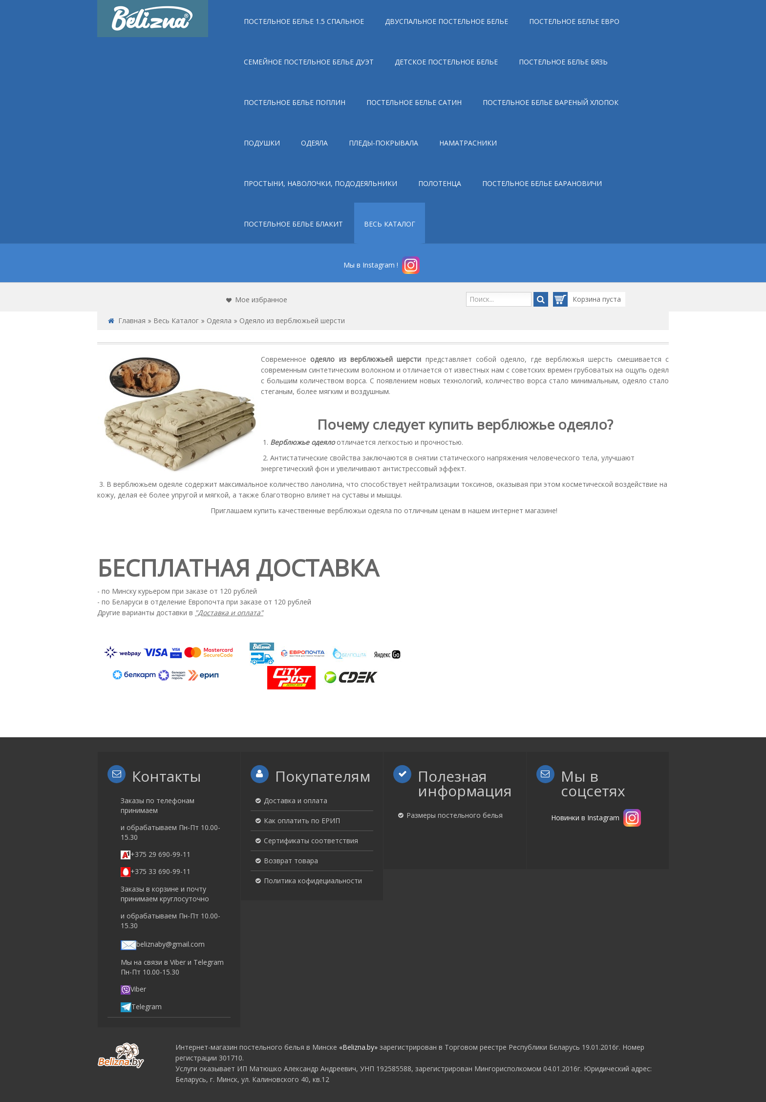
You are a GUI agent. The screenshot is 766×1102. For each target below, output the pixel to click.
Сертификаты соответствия (311, 840)
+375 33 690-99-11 (156, 871)
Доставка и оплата (295, 800)
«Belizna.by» (358, 1047)
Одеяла (219, 320)
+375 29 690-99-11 (156, 854)
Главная (132, 320)
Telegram (141, 1006)
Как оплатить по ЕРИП (302, 820)
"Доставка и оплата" (229, 612)
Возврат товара (291, 860)
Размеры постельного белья (454, 815)
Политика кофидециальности (313, 880)
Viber (133, 989)
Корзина (577, 299)
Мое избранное (261, 299)
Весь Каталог (176, 320)
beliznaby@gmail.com (163, 944)
